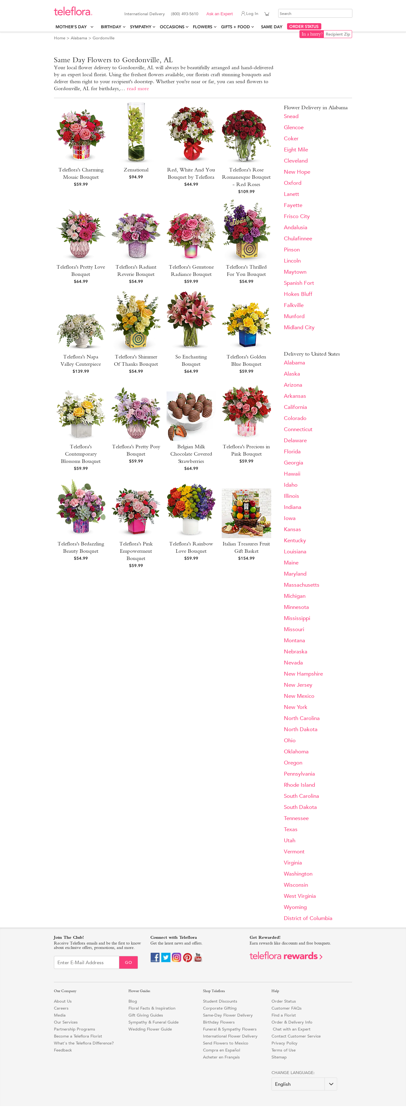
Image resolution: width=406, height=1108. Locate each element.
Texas (291, 829)
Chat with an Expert (291, 1029)
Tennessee (296, 818)
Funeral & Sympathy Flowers (230, 1029)
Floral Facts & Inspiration (151, 1008)
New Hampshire (303, 674)
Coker (291, 138)
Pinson (292, 249)
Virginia (293, 862)
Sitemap (279, 1057)
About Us (63, 1001)
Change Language (292, 1073)
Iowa (290, 518)
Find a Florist (284, 1015)
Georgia (293, 462)
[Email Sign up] (86, 962)
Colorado (295, 418)
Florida (292, 451)
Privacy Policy (285, 1043)
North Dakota (301, 729)
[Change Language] (304, 1084)
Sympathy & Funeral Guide (153, 1022)
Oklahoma (296, 751)
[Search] (315, 13)
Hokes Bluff (298, 294)
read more (138, 88)
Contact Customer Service (296, 1036)
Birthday (111, 26)
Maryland (295, 574)
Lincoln (292, 260)
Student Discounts (220, 1001)
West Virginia (300, 896)
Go (128, 962)
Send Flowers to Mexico (225, 1043)
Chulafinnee (298, 238)
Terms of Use (284, 1050)
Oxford (292, 183)
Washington (298, 874)
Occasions (172, 26)
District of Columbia (308, 918)
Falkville (294, 305)
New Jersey (298, 685)
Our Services (66, 1022)
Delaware (295, 440)
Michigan (294, 596)
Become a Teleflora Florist (78, 1036)
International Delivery (144, 14)
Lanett (291, 194)
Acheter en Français (221, 1057)
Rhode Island (299, 785)
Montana (294, 640)
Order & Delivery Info (292, 1022)
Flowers (202, 26)
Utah (289, 840)
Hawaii (292, 474)
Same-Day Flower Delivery (228, 1015)
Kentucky (295, 540)
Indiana (292, 507)
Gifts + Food (235, 26)
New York (295, 707)
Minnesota (296, 607)
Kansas (292, 529)
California (295, 407)
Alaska (292, 373)
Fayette (293, 205)
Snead (291, 116)
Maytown (295, 272)
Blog (132, 1001)
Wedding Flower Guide (150, 1029)
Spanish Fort (299, 283)
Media (60, 1015)
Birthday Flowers (219, 1022)
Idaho (291, 485)
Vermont (294, 851)
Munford (294, 316)
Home (59, 38)
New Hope (297, 172)
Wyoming (295, 907)
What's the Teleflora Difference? (84, 1043)
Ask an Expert (219, 13)
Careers (61, 1008)
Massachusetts (301, 585)
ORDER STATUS (303, 26)
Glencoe (294, 127)
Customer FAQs (287, 1008)
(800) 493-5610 (184, 14)
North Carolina (302, 718)
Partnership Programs (74, 1029)
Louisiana (295, 551)
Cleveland (296, 160)
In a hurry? (312, 34)
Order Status (284, 1001)
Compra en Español (221, 1050)
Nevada (293, 662)
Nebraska (295, 651)
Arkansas (295, 396)
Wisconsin (296, 885)
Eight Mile (296, 149)
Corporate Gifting (220, 1008)
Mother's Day (72, 26)
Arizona (293, 385)
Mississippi (297, 618)
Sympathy (140, 26)
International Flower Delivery (230, 1036)
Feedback (63, 1050)
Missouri (294, 629)
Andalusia (295, 227)
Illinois (291, 496)
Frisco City (297, 216)
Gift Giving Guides (145, 1015)
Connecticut (298, 429)
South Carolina (301, 796)
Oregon (293, 762)
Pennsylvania (299, 774)
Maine (291, 562)
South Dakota (300, 807)
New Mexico (299, 696)
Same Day (273, 26)
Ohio (290, 740)
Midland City (299, 327)
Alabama (79, 38)
